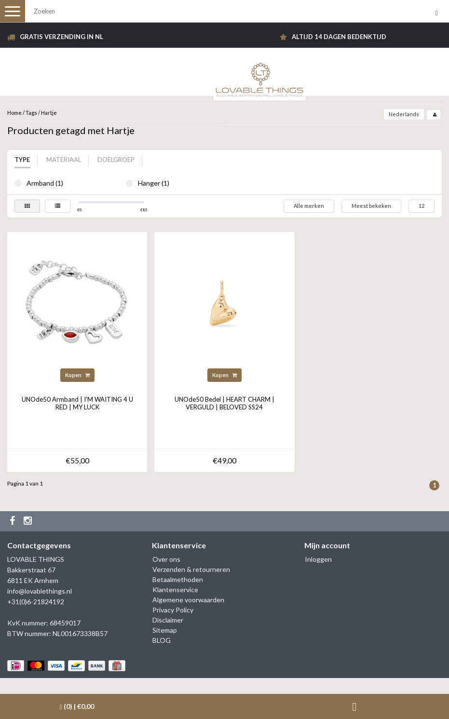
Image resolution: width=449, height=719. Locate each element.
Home (14, 112)
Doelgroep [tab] (116, 159)
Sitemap (164, 630)
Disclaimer (167, 620)
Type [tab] (22, 159)
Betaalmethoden (177, 579)
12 (421, 206)
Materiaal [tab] (63, 159)
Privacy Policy (172, 610)
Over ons (166, 559)
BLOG (161, 640)
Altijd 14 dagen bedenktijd (339, 37)
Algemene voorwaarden (188, 600)
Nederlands (404, 114)
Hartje (49, 112)
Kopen (77, 375)
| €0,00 (77, 706)
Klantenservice (175, 589)
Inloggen (318, 559)
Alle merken (309, 206)
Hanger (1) (129, 183)
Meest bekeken (371, 206)
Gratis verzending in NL (61, 37)
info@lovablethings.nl (39, 591)
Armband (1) (18, 183)
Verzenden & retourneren (191, 569)
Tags (31, 112)
